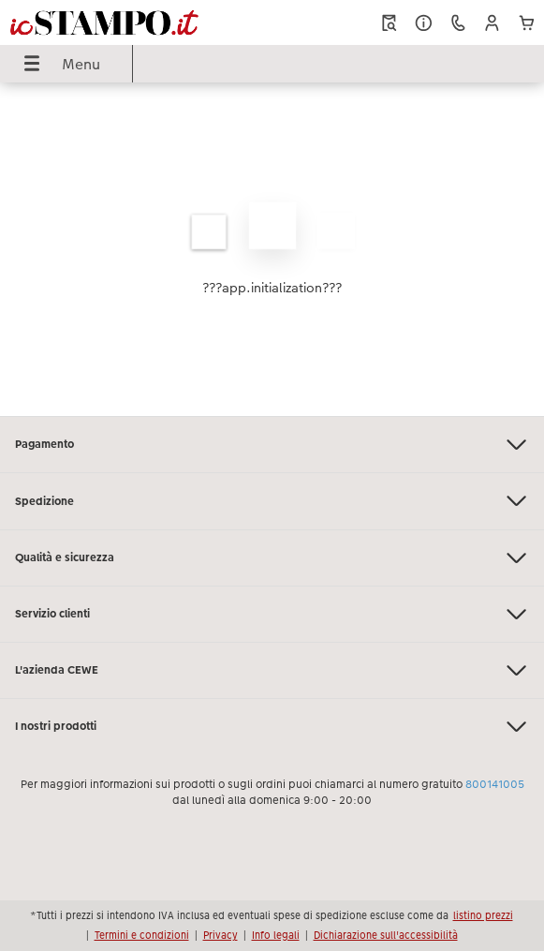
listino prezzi (483, 915)
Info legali (276, 935)
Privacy (220, 935)
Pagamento (272, 444)
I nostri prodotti (272, 726)
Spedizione (272, 500)
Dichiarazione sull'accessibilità (386, 935)
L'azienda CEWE (272, 670)
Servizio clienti (272, 614)
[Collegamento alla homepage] (104, 22)
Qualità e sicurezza (272, 558)
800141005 (494, 784)
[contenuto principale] (272, 249)
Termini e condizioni (142, 935)
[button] (492, 23)
